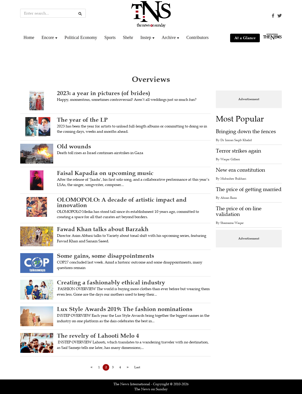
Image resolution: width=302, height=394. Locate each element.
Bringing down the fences (246, 131)
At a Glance (245, 37)
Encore (48, 37)
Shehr (128, 37)
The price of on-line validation (239, 211)
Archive (169, 37)
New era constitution (240, 170)
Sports (110, 37)
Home (29, 37)
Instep (145, 37)
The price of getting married (249, 189)
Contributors (197, 37)
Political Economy (81, 37)
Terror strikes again (238, 151)
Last (137, 367)
